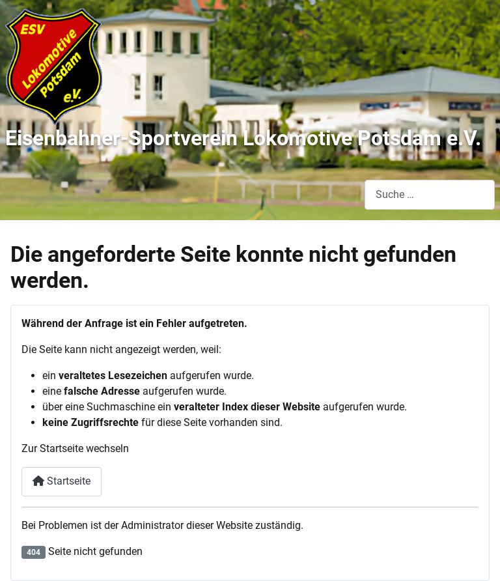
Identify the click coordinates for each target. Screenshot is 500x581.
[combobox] (430, 194)
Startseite (61, 481)
